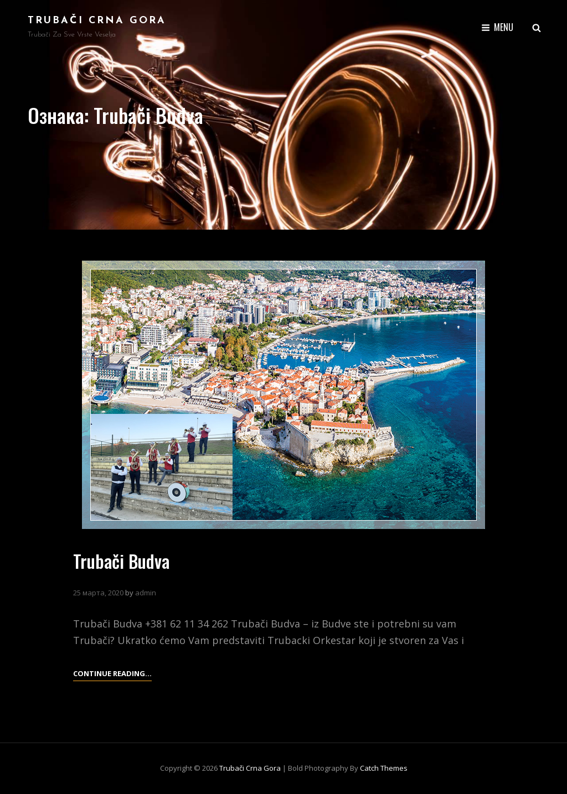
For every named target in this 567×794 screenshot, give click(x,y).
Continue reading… (112, 673)
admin (145, 593)
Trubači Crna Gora (97, 20)
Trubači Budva (121, 561)
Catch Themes (384, 768)
